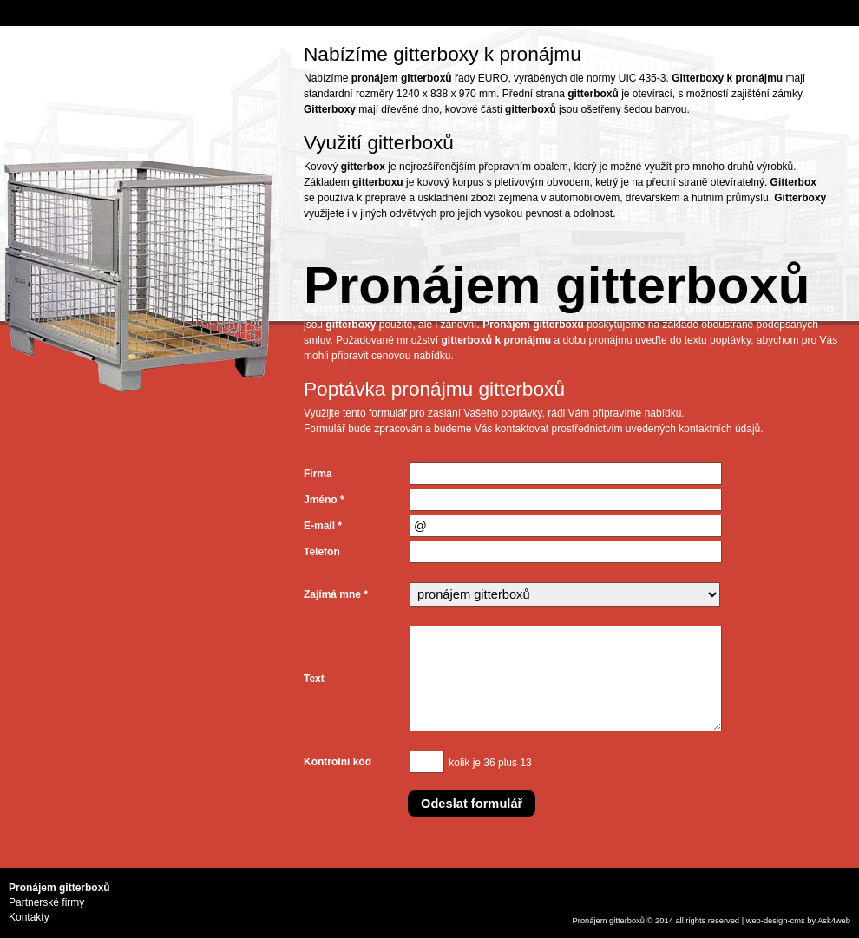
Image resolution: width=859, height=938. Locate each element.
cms (797, 920)
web (753, 920)
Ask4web (833, 920)
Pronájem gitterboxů (609, 920)
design (776, 920)
